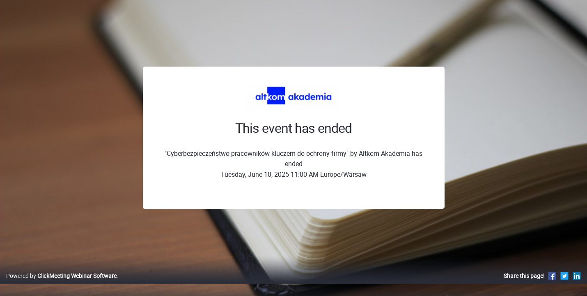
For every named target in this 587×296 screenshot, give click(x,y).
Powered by (61, 284)
